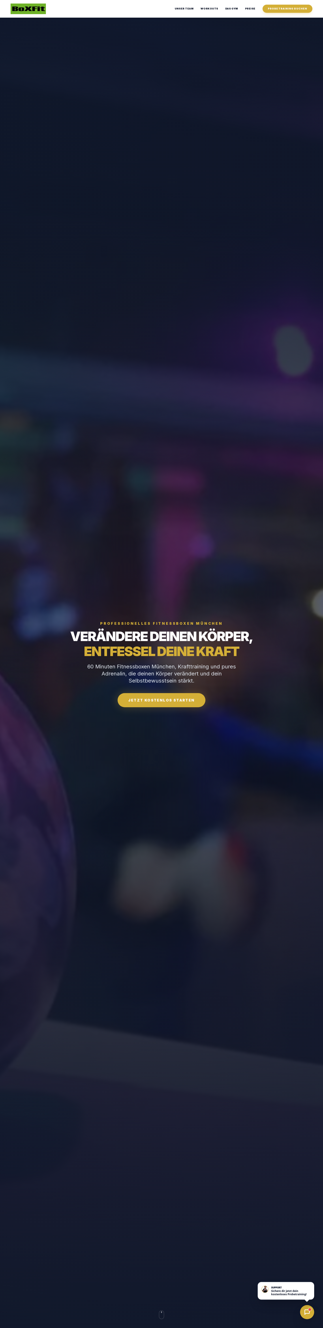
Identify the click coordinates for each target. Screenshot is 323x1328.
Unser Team (184, 8)
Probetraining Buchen (287, 8)
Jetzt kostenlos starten (161, 700)
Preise (250, 8)
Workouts (209, 8)
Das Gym (231, 8)
